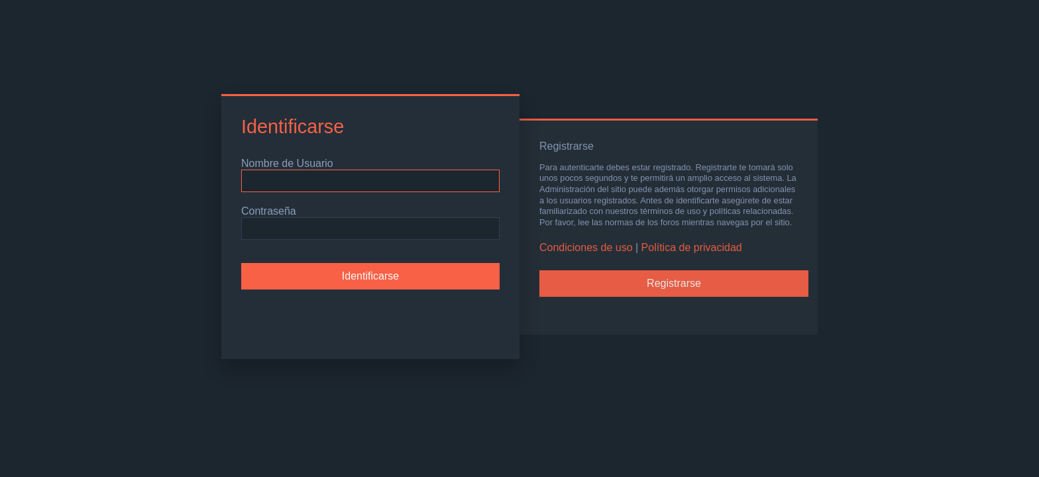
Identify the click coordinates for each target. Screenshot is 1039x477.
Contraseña (268, 211)
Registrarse (674, 283)
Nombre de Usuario (287, 163)
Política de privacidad (691, 247)
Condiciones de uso (586, 247)
